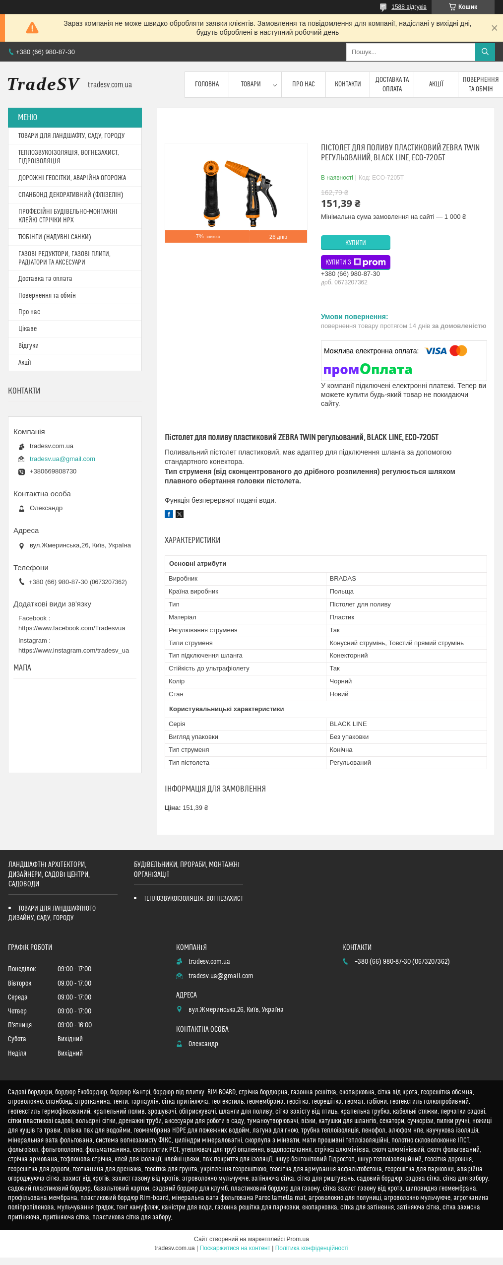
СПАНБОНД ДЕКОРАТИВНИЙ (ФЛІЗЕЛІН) (71, 195)
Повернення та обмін (47, 296)
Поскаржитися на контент (235, 1248)
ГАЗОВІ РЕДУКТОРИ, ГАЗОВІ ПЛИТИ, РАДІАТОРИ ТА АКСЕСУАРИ (64, 258)
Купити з (355, 262)
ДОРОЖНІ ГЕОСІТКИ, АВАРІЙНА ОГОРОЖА (72, 178)
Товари (251, 84)
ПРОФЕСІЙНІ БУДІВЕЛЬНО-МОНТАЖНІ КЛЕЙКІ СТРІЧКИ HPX (68, 216)
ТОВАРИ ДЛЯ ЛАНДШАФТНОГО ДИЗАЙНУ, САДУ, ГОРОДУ (52, 913)
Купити (355, 243)
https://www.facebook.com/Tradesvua (72, 628)
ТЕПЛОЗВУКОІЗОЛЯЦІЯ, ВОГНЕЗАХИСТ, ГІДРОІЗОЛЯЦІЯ (68, 157)
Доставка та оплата (392, 84)
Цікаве (27, 329)
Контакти (348, 84)
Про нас (303, 84)
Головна (207, 84)
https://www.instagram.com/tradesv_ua (73, 650)
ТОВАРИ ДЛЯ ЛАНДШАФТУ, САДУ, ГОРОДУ (71, 136)
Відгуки (28, 346)
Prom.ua (298, 1239)
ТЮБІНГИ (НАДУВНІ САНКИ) (54, 237)
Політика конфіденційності (312, 1248)
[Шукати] (485, 52)
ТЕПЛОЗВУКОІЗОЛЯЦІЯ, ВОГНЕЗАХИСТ (193, 899)
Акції (436, 84)
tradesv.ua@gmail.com (62, 459)
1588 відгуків (409, 6)
